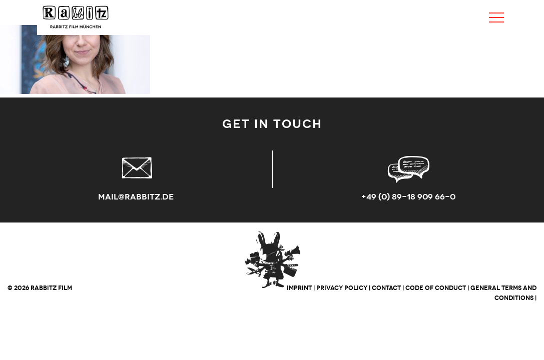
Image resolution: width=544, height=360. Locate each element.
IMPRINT (299, 288)
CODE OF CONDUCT (435, 288)
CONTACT (386, 288)
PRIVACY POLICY (341, 288)
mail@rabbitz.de (136, 197)
